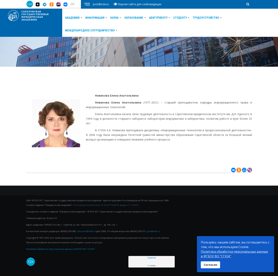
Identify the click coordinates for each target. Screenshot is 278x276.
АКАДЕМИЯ (73, 17)
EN (72, 4)
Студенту (181, 17)
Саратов (151, 258)
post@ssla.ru (153, 231)
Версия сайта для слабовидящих (137, 4)
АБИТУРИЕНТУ (159, 17)
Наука (115, 17)
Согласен (210, 265)
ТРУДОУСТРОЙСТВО (207, 17)
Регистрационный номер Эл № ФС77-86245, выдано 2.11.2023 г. (106, 205)
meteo (151, 266)
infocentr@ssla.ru (86, 231)
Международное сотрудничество (91, 30)
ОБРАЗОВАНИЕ (135, 17)
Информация (96, 17)
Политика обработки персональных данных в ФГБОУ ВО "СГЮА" (60, 248)
